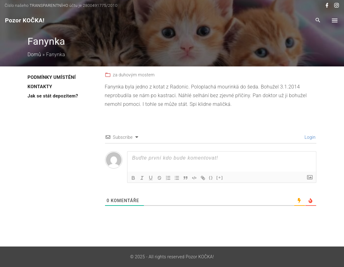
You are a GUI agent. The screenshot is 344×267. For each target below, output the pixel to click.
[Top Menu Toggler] (335, 20)
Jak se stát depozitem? (53, 96)
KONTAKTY (40, 86)
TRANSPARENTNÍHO (49, 5)
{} (211, 177)
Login (309, 137)
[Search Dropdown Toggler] (318, 20)
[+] (219, 177)
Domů (34, 54)
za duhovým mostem (134, 74)
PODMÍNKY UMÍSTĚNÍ (52, 77)
